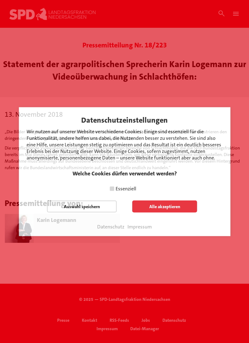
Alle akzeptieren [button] (164, 206)
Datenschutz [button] (110, 226)
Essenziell (126, 188)
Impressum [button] (139, 226)
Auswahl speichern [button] (82, 206)
